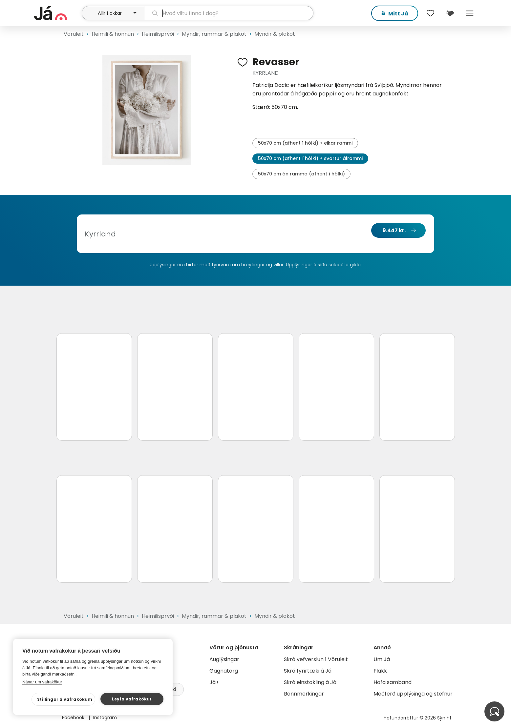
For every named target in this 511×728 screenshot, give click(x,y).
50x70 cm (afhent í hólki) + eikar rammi (305, 143)
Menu (470, 13)
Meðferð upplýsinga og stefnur (413, 694)
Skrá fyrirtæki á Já (307, 671)
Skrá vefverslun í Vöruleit (316, 659)
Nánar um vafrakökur (42, 681)
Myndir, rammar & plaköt (214, 34)
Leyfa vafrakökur (132, 699)
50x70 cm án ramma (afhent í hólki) (301, 174)
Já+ (214, 682)
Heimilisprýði (158, 34)
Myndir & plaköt (274, 34)
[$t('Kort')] (450, 13)
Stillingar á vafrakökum (65, 699)
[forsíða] (57, 13)
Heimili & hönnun (113, 34)
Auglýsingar (224, 659)
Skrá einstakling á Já (310, 682)
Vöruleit (74, 34)
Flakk (380, 671)
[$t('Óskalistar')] (430, 13)
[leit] (228, 13)
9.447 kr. (394, 230)
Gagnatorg (223, 671)
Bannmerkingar (304, 694)
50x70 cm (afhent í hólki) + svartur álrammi (310, 158)
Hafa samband (392, 682)
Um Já (381, 659)
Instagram (105, 717)
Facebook (74, 717)
